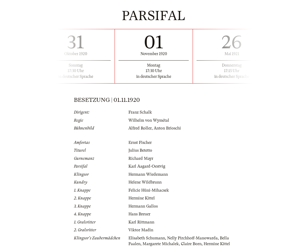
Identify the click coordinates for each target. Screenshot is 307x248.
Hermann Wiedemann (148, 174)
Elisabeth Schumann (146, 238)
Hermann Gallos (143, 206)
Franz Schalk (140, 112)
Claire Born (191, 243)
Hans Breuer (139, 214)
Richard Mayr (140, 158)
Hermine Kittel (141, 198)
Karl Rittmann (141, 222)
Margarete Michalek (161, 243)
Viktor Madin (140, 230)
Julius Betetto (140, 150)
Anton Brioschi (167, 128)
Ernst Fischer (140, 142)
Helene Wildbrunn (145, 182)
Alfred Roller (140, 128)
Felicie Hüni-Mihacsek (148, 190)
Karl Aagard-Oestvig (146, 166)
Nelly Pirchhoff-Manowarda (192, 238)
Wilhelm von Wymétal (148, 120)
